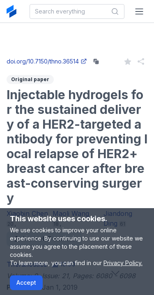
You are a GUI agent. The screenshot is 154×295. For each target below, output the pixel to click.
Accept (26, 282)
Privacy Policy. (123, 262)
